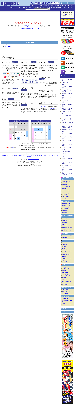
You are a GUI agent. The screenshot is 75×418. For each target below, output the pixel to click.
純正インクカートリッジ (67, 287)
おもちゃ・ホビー (65, 283)
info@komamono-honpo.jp (31, 26)
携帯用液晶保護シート (66, 212)
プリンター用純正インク (38, 7)
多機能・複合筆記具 (66, 254)
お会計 (37, 154)
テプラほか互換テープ (57, 7)
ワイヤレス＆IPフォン (66, 230)
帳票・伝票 (65, 156)
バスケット (32, 154)
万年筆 (63, 248)
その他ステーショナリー (67, 258)
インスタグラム (50, 108)
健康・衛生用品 (65, 296)
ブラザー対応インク (66, 181)
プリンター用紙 (66, 151)
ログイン (63, 14)
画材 (63, 260)
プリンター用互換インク (24, 7)
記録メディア (65, 210)
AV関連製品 (65, 233)
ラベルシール (65, 155)
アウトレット (64, 308)
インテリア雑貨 (65, 274)
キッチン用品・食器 (66, 275)
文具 (65, 7)
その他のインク (65, 194)
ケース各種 (64, 222)
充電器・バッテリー (66, 203)
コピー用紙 (65, 153)
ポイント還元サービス (24, 155)
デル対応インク (65, 184)
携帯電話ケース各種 (66, 205)
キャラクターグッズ (66, 268)
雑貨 (63, 264)
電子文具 (64, 246)
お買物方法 (3, 155)
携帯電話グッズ (66, 201)
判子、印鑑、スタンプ (66, 249)
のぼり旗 (69, 7)
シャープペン (65, 261)
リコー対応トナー (9, 46)
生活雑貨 (64, 277)
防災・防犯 (64, 270)
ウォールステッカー (66, 284)
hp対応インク (65, 188)
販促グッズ (64, 279)
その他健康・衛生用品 (66, 305)
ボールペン (64, 242)
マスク (7, 7)
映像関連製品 (65, 237)
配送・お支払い (10, 155)
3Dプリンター (65, 218)
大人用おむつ (13, 7)
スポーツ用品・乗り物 (66, 281)
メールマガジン (43, 106)
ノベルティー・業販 (41, 155)
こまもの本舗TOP (25, 154)
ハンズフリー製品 (65, 207)
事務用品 (64, 256)
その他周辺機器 (65, 208)
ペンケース (64, 244)
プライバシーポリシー (51, 155)
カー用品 (64, 267)
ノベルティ (63, 312)
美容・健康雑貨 (65, 272)
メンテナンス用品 (65, 193)
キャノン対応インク (66, 183)
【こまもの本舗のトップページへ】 (30, 28)
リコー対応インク (65, 198)
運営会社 (16, 155)
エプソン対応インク (66, 186)
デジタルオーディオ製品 (67, 235)
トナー (48, 7)
